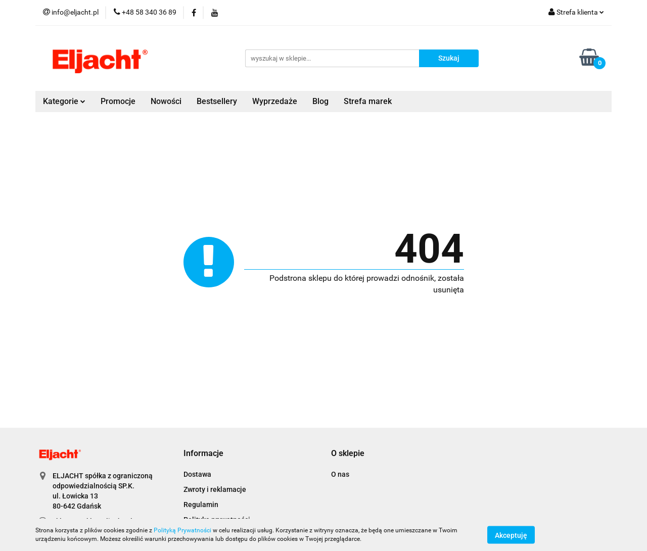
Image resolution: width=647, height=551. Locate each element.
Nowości (166, 101)
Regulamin (200, 504)
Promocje (118, 101)
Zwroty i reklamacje (214, 489)
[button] (203, 453)
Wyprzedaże (274, 101)
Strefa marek (368, 101)
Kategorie (64, 101)
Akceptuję (511, 535)
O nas (340, 474)
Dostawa (197, 474)
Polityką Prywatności (182, 530)
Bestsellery (217, 101)
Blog (320, 101)
